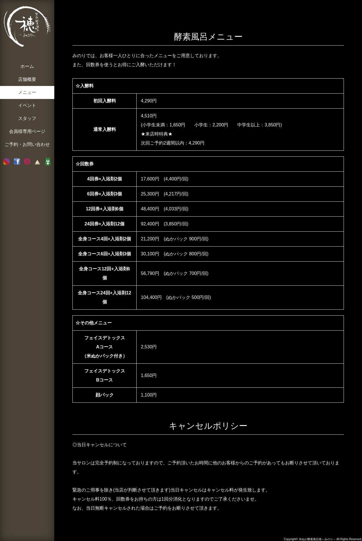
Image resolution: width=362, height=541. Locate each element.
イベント (27, 105)
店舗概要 (27, 79)
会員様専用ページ (27, 131)
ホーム (27, 66)
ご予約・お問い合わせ (27, 144)
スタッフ (27, 118)
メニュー (27, 92)
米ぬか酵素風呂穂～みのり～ (317, 539)
